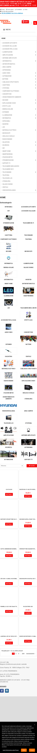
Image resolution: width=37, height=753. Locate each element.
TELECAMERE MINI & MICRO (28, 308)
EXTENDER (9, 344)
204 (23, 654)
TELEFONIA (28, 239)
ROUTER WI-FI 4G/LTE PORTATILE (28, 489)
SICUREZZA (8, 447)
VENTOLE (28, 356)
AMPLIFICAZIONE (8, 435)
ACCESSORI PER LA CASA (8, 320)
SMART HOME (9, 283)
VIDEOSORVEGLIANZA (8, 411)
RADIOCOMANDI (8, 381)
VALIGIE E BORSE (28, 267)
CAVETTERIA (8, 235)
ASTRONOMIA (28, 447)
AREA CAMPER (28, 411)
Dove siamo (10, 9)
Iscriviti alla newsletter (7, 11)
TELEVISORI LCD (8, 423)
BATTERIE (28, 344)
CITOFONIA (28, 423)
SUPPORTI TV (28, 459)
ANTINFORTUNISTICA (28, 283)
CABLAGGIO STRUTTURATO (28, 369)
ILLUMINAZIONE (8, 296)
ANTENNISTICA (8, 279)
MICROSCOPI (28, 251)
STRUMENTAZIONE (8, 223)
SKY (8, 211)
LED (8, 308)
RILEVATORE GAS (28, 606)
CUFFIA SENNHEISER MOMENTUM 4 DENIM (9, 549)
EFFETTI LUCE (28, 320)
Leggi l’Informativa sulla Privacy (11, 750)
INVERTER (28, 279)
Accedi (32, 750)
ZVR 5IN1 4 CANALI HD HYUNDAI (9, 578)
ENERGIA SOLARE (9, 267)
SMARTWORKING (28, 296)
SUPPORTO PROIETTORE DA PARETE (9, 519)
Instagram (7, 691)
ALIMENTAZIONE (28, 263)
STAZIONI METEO (9, 393)
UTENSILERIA (28, 399)
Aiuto (25, 9)
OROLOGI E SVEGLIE (28, 393)
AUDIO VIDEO (8, 332)
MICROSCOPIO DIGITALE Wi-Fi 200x (28, 578)
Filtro (32, 465)
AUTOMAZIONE (8, 459)
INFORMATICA (8, 263)
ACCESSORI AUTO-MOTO (28, 207)
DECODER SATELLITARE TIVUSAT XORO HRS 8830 (28, 519)
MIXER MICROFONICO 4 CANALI (28, 636)
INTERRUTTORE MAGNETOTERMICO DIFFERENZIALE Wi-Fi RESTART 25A (28, 549)
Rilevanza (3, 465)
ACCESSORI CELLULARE (28, 211)
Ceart (2, 9)
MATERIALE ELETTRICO (8, 369)
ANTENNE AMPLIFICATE (28, 435)
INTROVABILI (8, 207)
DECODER (8, 251)
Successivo (31, 653)
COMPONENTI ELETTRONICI (8, 239)
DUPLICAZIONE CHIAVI (28, 381)
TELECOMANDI (28, 235)
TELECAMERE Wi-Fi (28, 223)
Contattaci (18, 9)
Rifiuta (23, 750)
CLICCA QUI (9, 489)
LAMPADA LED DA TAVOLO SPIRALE (9, 636)
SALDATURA (8, 356)
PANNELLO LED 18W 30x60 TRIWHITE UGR (9, 606)
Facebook (2, 691)
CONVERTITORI (28, 332)
